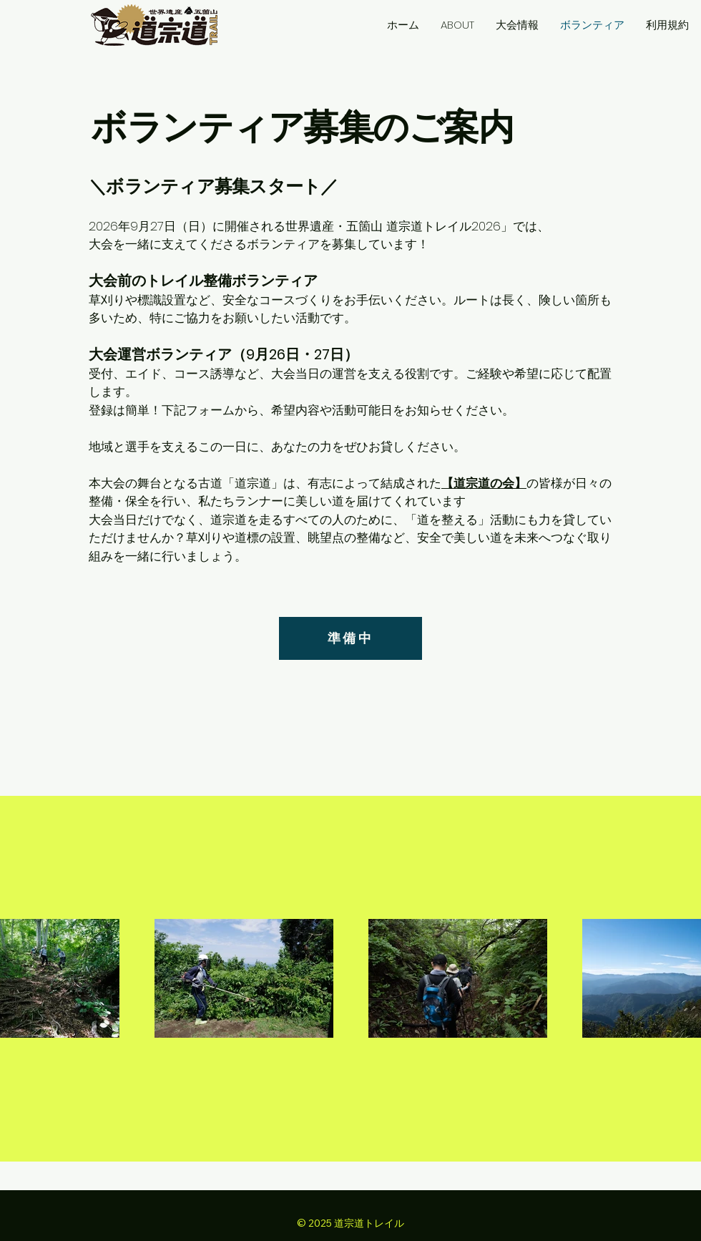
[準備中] (350, 638)
